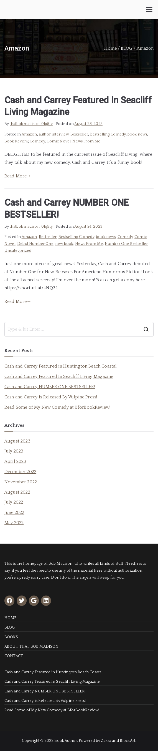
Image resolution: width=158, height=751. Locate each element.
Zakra (106, 741)
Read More (17, 176)
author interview (54, 134)
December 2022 (20, 471)
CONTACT (13, 656)
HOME (10, 618)
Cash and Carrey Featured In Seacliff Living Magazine (58, 376)
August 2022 (17, 492)
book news (137, 134)
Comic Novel (59, 141)
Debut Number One (35, 244)
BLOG (9, 627)
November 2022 (20, 481)
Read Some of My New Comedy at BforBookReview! (57, 407)
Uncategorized (17, 250)
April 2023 (15, 461)
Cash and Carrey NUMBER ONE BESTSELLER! (49, 386)
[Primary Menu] (149, 9)
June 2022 (14, 512)
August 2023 (17, 441)
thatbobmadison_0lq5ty (31, 124)
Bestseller (79, 134)
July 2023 (13, 451)
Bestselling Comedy (108, 134)
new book (64, 244)
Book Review (16, 141)
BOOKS (11, 637)
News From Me (86, 141)
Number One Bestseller (126, 244)
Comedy (37, 141)
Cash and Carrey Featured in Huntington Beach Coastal (60, 366)
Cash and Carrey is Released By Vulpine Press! (50, 397)
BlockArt (127, 741)
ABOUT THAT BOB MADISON (31, 646)
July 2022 (13, 502)
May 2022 (14, 522)
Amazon (29, 134)
